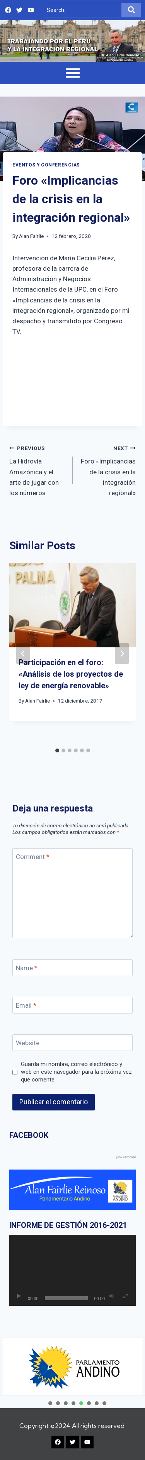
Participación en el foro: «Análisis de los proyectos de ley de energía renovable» (71, 674)
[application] (72, 1270)
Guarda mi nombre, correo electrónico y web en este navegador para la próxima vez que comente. (76, 1072)
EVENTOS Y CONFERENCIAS (46, 165)
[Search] (83, 10)
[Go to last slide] (23, 653)
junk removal (126, 1157)
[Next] (122, 653)
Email (26, 1005)
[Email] (72, 1005)
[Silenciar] (112, 1296)
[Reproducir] (19, 1296)
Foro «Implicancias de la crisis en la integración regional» (107, 470)
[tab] (57, 750)
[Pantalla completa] (125, 1296)
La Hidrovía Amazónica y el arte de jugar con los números (37, 470)
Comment (32, 857)
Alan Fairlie (31, 236)
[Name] (72, 967)
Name (27, 968)
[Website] (72, 1042)
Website (27, 1043)
